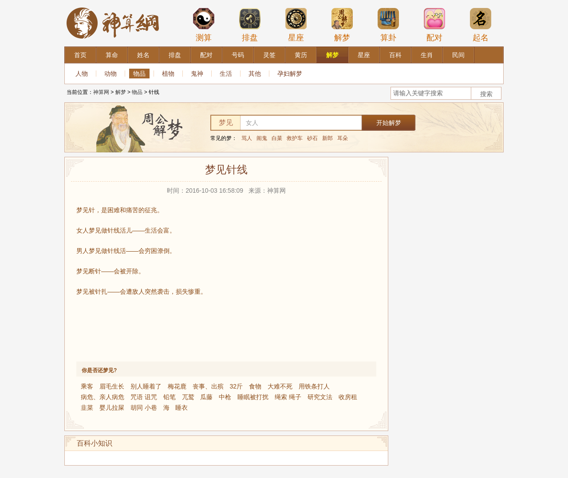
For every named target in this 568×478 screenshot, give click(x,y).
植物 (168, 73)
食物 (255, 386)
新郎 (327, 138)
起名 (481, 25)
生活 (226, 73)
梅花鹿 (177, 386)
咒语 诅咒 (143, 396)
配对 (434, 25)
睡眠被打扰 (252, 396)
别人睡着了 (146, 386)
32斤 (236, 386)
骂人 (246, 138)
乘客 (87, 386)
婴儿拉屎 (111, 407)
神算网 (101, 92)
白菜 (277, 138)
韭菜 (87, 407)
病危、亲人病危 (102, 396)
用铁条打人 (314, 386)
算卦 (388, 25)
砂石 (312, 138)
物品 (139, 73)
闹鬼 (261, 138)
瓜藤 (206, 396)
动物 (110, 73)
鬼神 (197, 73)
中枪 (225, 396)
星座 (296, 25)
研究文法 (320, 396)
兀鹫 (188, 396)
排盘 (250, 25)
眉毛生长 (111, 386)
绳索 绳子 (288, 396)
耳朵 (342, 138)
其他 (254, 73)
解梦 (342, 25)
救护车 (295, 138)
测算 (204, 25)
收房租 (348, 396)
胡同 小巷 (143, 407)
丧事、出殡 (208, 386)
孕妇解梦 (289, 73)
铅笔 (169, 396)
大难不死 (280, 386)
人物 (81, 73)
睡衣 (181, 407)
